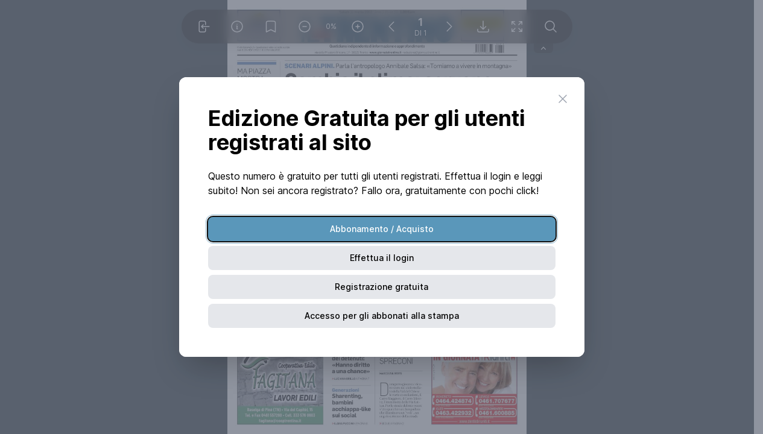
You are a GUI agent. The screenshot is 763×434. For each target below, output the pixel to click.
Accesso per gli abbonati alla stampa (382, 315)
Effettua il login (382, 258)
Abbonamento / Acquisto (382, 229)
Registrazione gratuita (381, 286)
